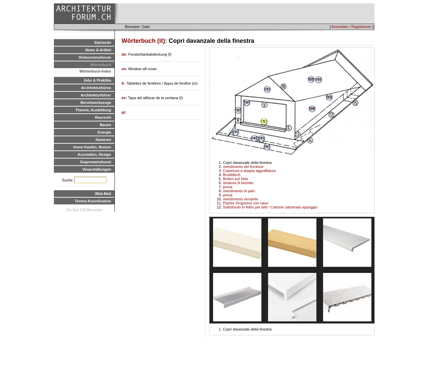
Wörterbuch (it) (143, 40)
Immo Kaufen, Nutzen (92, 147)
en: (125, 69)
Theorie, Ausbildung (93, 110)
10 (312, 109)
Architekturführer (96, 95)
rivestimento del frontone (243, 167)
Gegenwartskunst (95, 162)
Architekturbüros (96, 88)
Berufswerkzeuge (95, 103)
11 (329, 97)
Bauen (105, 125)
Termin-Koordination (93, 201)
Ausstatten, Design (94, 154)
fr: (124, 83)
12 (311, 79)
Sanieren (103, 140)
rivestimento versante (240, 199)
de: (125, 54)
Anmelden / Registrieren (351, 27)
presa (227, 187)
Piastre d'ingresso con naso (245, 203)
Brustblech (231, 175)
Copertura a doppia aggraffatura (249, 171)
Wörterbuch (100, 65)
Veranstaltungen (96, 169)
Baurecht (103, 117)
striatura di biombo (238, 183)
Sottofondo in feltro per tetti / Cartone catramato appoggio (270, 207)
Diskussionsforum (95, 57)
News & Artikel (98, 50)
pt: (124, 112)
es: (125, 98)
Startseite (102, 42)
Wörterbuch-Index (95, 71)
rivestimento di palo (239, 191)
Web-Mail (103, 194)
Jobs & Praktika (97, 80)
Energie (104, 132)
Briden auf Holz (235, 179)
